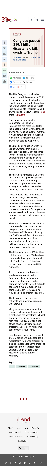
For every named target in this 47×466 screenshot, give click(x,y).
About (10, 428)
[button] (4, 42)
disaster (21, 366)
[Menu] (42, 19)
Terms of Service (16, 437)
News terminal (15, 432)
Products (35, 428)
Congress (34, 366)
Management (22, 428)
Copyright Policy (31, 432)
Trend (42, 112)
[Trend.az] (9, 19)
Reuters (21, 115)
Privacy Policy (32, 437)
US (12, 366)
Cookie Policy (23, 441)
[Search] (30, 19)
